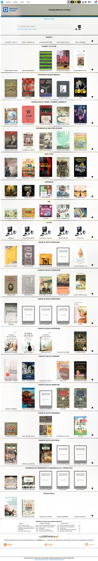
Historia (15, 2)
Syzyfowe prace (63, 528)
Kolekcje (35, 29)
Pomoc (22, 2)
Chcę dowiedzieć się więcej (41, 559)
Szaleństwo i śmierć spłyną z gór (66, 531)
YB (75, 2)
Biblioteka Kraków (49, 19)
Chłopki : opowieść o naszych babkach (46, 526)
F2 (90, 2)
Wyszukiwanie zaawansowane (24, 29)
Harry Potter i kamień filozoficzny (24, 531)
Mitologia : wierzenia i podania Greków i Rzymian (27, 526)
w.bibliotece (41, 540)
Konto (28, 2)
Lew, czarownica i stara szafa (23, 525)
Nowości (8, 2)
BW (72, 2)
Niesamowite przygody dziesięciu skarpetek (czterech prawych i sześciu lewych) (33, 528)
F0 (83, 2)
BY (79, 2)
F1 (86, 2)
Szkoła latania (21, 529)
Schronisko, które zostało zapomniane (46, 531)
